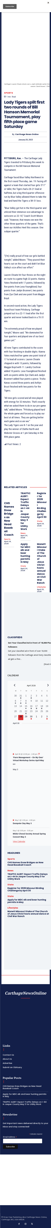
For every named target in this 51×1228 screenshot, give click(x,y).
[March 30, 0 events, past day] (15, 696)
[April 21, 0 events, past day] (20, 712)
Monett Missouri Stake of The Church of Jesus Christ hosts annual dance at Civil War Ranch (42, 563)
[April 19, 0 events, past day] (47, 707)
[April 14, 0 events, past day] (20, 707)
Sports (8, 93)
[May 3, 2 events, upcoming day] (47, 717)
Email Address (10, 1137)
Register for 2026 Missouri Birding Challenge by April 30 (25, 889)
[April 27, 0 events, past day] (15, 717)
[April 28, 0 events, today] (20, 717)
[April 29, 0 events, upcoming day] (26, 717)
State (39, 521)
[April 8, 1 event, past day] (26, 702)
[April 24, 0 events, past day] (36, 712)
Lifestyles (41, 587)
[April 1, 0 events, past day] (26, 696)
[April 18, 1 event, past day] (41, 707)
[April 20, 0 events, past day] (15, 712)
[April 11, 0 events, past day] (41, 702)
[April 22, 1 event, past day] (26, 712)
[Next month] (48, 685)
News (23, 533)
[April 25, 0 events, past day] (41, 712)
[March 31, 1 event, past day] (20, 696)
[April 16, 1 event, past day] (31, 707)
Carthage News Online (27, 134)
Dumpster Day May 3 (22, 823)
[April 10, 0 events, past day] (36, 702)
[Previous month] (14, 685)
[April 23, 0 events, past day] (31, 712)
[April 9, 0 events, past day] (31, 702)
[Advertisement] (25, 1180)
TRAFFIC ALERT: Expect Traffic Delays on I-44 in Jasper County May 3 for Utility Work (27, 876)
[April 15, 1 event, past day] (26, 707)
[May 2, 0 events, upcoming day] (41, 717)
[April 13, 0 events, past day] (15, 707)
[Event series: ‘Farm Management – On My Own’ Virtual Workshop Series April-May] (39, 754)
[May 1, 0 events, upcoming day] (36, 717)
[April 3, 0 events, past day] (36, 696)
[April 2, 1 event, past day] (31, 696)
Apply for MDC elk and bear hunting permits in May (25, 553)
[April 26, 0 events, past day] (47, 712)
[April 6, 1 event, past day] (15, 702)
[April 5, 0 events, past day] (47, 696)
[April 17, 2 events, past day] (36, 707)
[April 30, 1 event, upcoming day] (31, 717)
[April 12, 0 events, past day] (47, 702)
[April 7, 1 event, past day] (20, 702)
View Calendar (19, 841)
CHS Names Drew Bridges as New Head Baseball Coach (9, 519)
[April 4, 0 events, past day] (41, 696)
